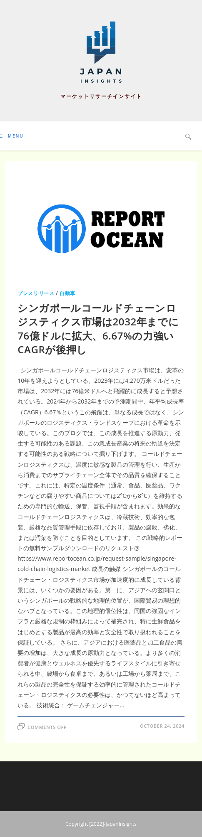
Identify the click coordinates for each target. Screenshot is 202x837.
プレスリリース (35, 293)
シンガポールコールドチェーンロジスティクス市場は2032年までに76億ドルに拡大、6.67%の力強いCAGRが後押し (98, 329)
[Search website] (188, 136)
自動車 (67, 293)
